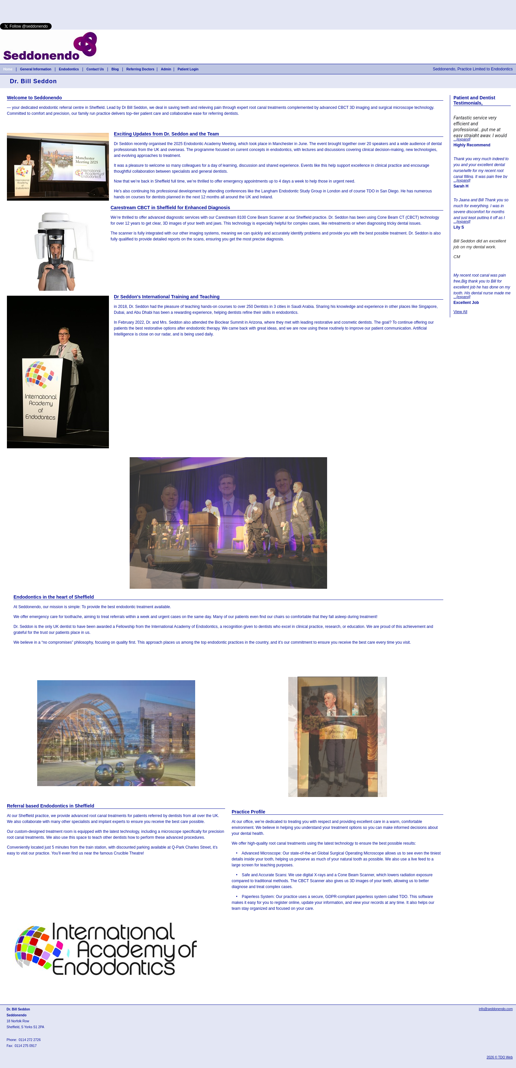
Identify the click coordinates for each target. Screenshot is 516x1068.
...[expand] (461, 139)
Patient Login (188, 69)
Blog (115, 69)
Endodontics (69, 69)
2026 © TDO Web (500, 1057)
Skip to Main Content (18, 2)
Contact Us (95, 69)
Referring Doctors (140, 69)
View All (460, 312)
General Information (35, 69)
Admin (166, 69)
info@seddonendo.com (496, 1009)
